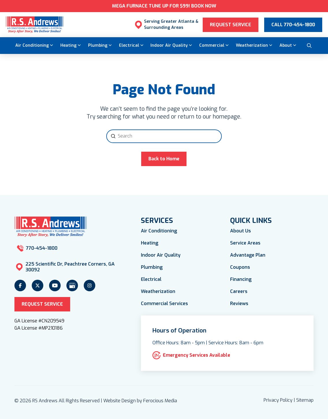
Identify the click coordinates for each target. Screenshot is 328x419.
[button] (309, 45)
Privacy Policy (278, 400)
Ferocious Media (160, 401)
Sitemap (305, 400)
